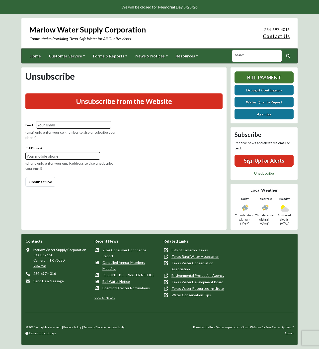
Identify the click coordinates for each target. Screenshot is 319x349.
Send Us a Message (48, 281)
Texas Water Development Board (197, 282)
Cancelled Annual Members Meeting (123, 265)
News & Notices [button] (150, 55)
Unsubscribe (264, 173)
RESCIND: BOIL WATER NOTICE (128, 275)
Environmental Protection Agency (197, 275)
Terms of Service (94, 327)
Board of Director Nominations (126, 288)
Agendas (264, 114)
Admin (289, 333)
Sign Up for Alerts (264, 161)
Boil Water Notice (116, 281)
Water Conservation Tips (191, 295)
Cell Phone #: (34, 148)
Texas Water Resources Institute (197, 288)
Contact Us (276, 36)
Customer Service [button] (65, 55)
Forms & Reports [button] (108, 55)
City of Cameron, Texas (189, 250)
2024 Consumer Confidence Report (124, 253)
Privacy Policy (72, 327)
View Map (39, 266)
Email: (29, 125)
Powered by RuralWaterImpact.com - (243, 327)
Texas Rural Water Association (195, 256)
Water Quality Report (264, 102)
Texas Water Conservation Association (192, 266)
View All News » (104, 298)
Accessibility (116, 327)
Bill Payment (264, 77)
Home (35, 55)
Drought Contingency (264, 90)
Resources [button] (185, 55)
